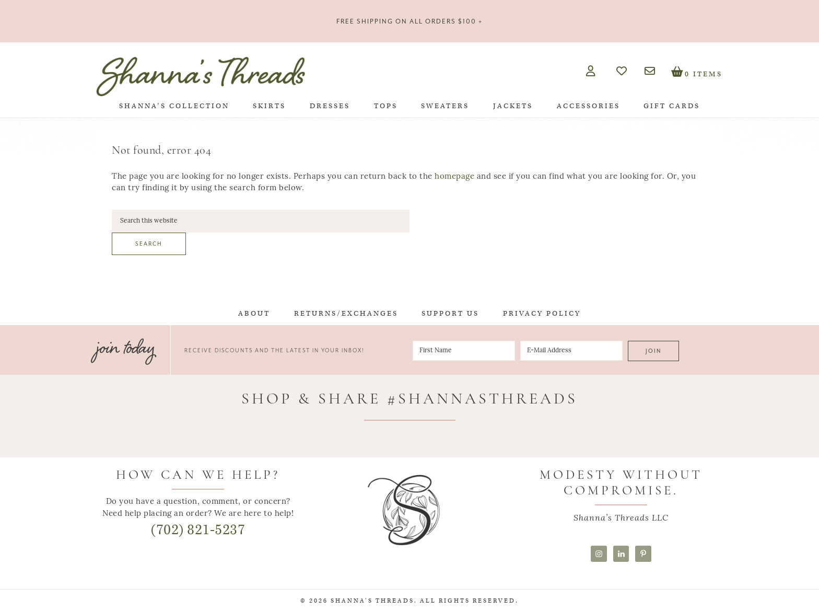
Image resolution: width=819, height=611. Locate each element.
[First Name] (464, 350)
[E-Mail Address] (571, 350)
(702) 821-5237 (198, 529)
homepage (454, 176)
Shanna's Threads (200, 76)
